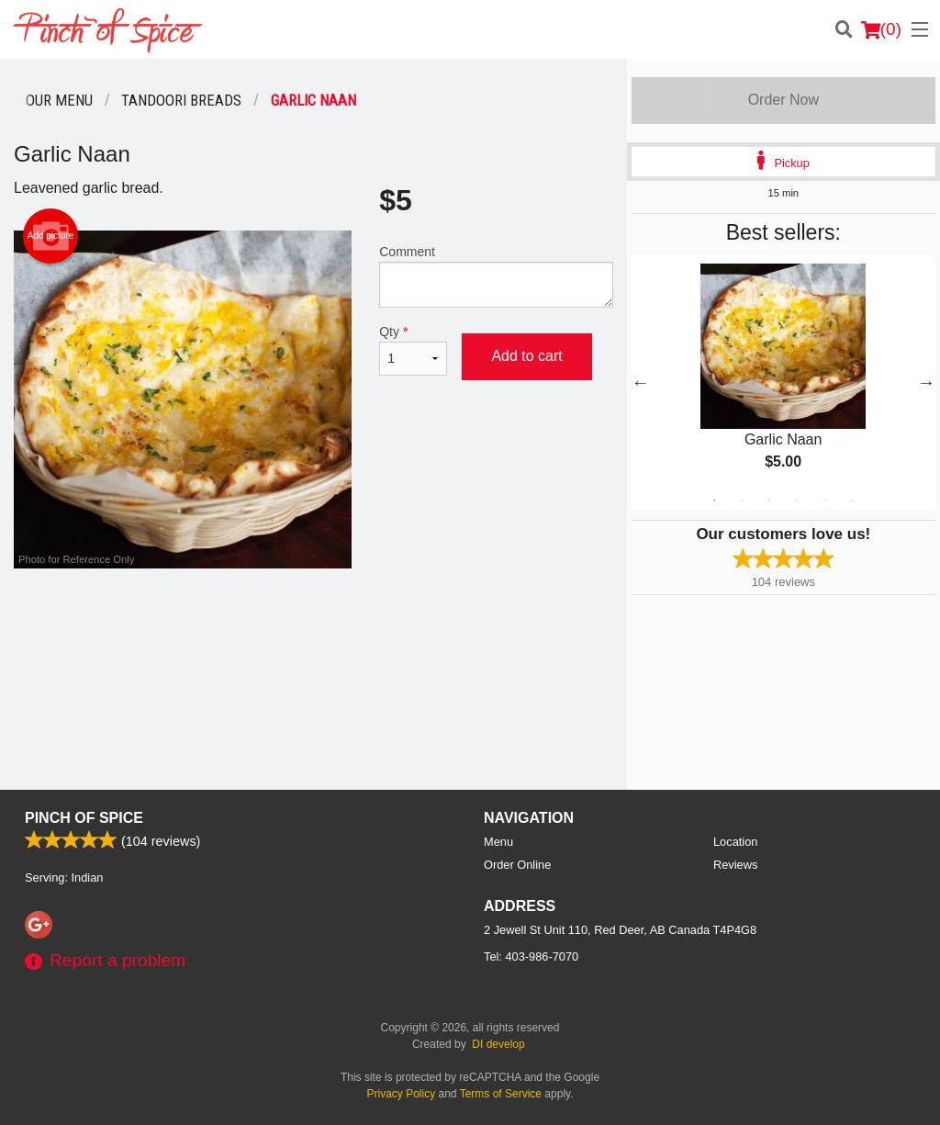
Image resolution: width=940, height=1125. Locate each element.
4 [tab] (797, 500)
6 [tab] (852, 500)
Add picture (51, 236)
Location (735, 842)
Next (926, 382)
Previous (641, 382)
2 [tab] (742, 500)
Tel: (531, 956)
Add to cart (526, 356)
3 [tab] (769, 500)
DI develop (498, 1044)
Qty (413, 350)
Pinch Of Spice (84, 818)
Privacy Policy (401, 1093)
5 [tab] (824, 500)
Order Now (783, 99)
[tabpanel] (783, 382)
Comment (495, 276)
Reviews (735, 865)
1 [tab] (714, 500)
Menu (498, 842)
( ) (881, 29)
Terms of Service (501, 1093)
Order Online (517, 865)
